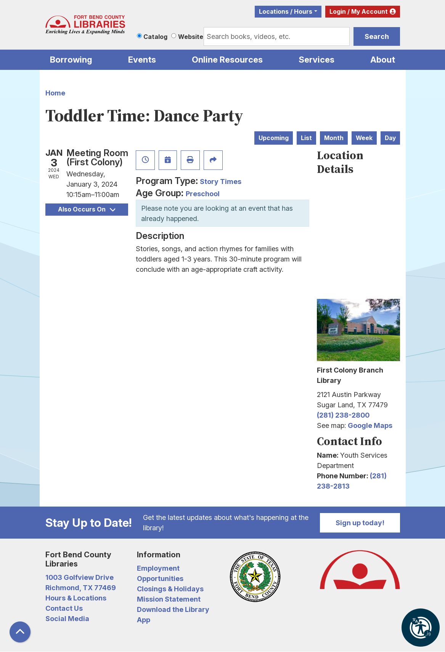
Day (390, 138)
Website (190, 36)
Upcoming (274, 138)
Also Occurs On (86, 209)
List (306, 138)
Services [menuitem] (316, 60)
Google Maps (370, 425)
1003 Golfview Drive (79, 577)
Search (377, 36)
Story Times (220, 182)
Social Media (67, 619)
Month (334, 138)
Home (55, 93)
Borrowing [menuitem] (71, 60)
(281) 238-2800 (343, 415)
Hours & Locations (75, 598)
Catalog (155, 36)
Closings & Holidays (170, 589)
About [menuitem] (382, 60)
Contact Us (64, 608)
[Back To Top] (20, 631)
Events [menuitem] (142, 60)
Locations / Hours (285, 11)
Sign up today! (360, 523)
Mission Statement (169, 599)
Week (364, 138)
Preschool (203, 194)
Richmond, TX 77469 (80, 588)
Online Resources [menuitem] (227, 60)
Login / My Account (358, 11)
